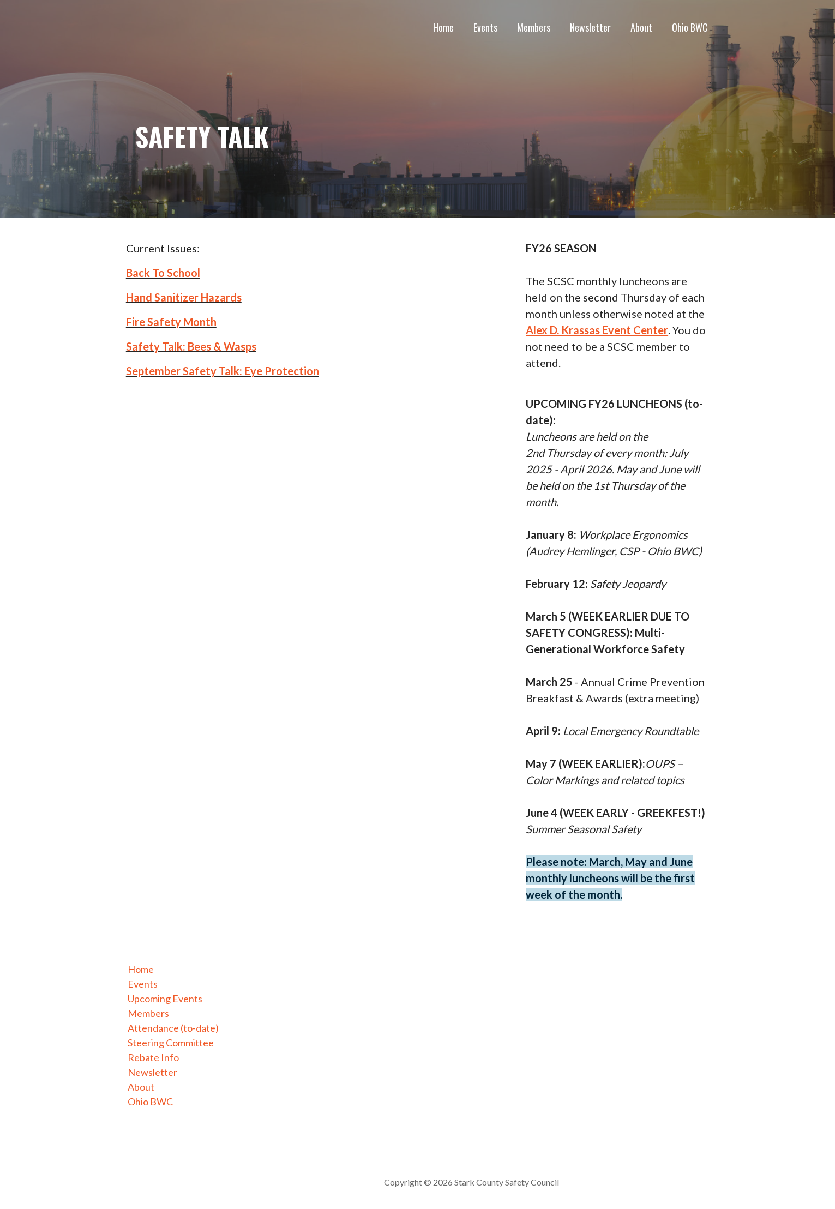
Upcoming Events (165, 999)
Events (485, 27)
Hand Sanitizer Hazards (184, 297)
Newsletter (590, 27)
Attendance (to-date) (173, 1028)
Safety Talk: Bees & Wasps (191, 346)
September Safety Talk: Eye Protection (222, 370)
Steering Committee (171, 1043)
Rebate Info (153, 1057)
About (641, 27)
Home (443, 27)
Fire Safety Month (171, 321)
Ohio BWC (690, 27)
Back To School (163, 272)
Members (533, 27)
